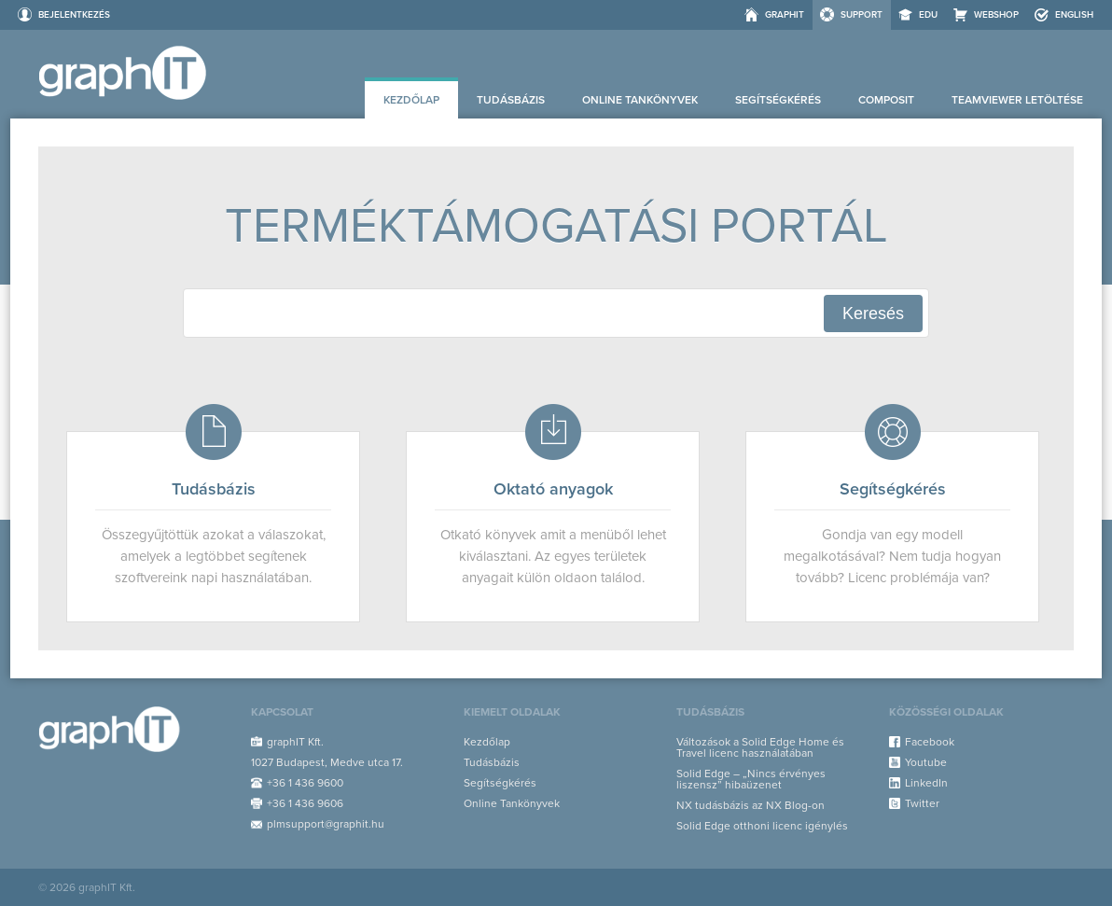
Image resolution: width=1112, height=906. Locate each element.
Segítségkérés (778, 99)
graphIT (784, 15)
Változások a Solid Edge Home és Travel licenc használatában (760, 747)
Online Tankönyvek (640, 99)
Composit (886, 99)
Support (862, 15)
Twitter (922, 803)
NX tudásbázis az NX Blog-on (750, 805)
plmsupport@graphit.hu (325, 823)
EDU (928, 15)
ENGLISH (1074, 15)
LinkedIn (926, 782)
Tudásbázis (511, 99)
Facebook (929, 741)
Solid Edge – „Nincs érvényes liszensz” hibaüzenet (751, 779)
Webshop (996, 15)
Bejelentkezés (74, 15)
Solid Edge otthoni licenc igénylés (762, 825)
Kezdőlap (411, 99)
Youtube (926, 762)
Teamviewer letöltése (1017, 99)
